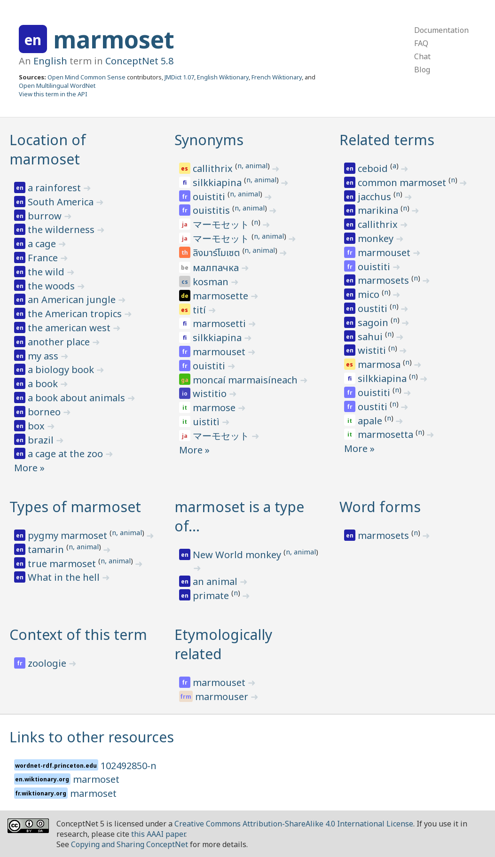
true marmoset (63, 563)
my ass (44, 356)
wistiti (373, 350)
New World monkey (238, 554)
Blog (422, 69)
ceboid (374, 168)
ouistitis (212, 210)
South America (62, 201)
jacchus (375, 196)
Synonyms (209, 139)
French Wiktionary (276, 77)
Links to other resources (91, 737)
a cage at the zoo (66, 453)
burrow (46, 216)
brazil (42, 440)
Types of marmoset (75, 506)
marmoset (113, 39)
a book (44, 383)
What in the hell (65, 577)
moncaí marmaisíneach (246, 380)
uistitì (207, 421)
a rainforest (55, 187)
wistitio (211, 393)
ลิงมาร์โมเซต (217, 253)
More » (29, 467)
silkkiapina (218, 182)
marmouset (220, 351)
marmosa (380, 364)
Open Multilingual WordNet (57, 85)
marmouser (223, 696)
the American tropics (76, 313)
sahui (371, 336)
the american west (70, 327)
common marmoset (403, 182)
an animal (216, 581)
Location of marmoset (47, 149)
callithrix (214, 168)
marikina (379, 210)
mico (370, 294)
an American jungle (73, 299)
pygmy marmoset (69, 535)
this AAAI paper (158, 834)
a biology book (62, 369)
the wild (47, 271)
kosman (212, 281)
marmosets (384, 280)
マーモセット (222, 224)
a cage (43, 243)
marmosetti (220, 323)
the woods (52, 286)
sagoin (374, 322)
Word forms (380, 506)
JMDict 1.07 (179, 77)
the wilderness (62, 229)
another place (60, 341)
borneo (45, 411)
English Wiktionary (223, 77)
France (44, 257)
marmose (215, 407)
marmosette (222, 295)
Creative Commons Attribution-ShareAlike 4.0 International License (293, 823)
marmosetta (387, 434)
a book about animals (77, 397)
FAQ (421, 43)
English (50, 61)
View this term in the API (53, 94)
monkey (377, 238)
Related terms (386, 139)
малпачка (217, 267)
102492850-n (129, 765)
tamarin (47, 549)
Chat (422, 56)
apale (371, 420)
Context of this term (78, 634)
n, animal (252, 165)
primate (212, 595)
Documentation (441, 30)
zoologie (48, 663)
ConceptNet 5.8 (139, 61)
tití (200, 310)
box (37, 426)
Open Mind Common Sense (86, 77)
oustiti (374, 308)
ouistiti (210, 196)
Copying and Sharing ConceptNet (129, 844)
